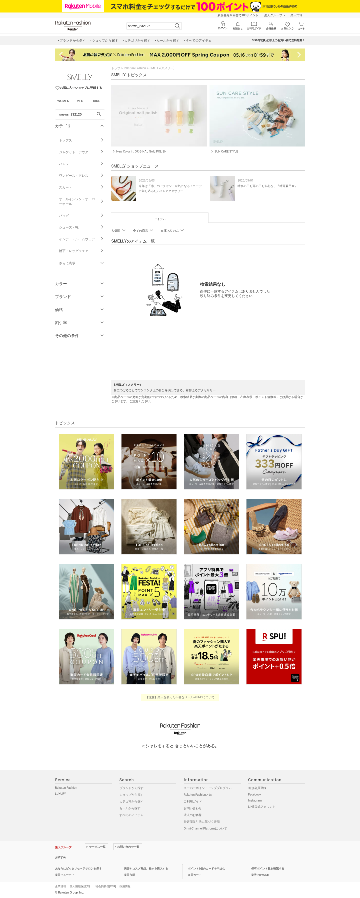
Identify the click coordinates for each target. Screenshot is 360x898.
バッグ (81, 215)
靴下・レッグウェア (81, 250)
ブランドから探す (132, 788)
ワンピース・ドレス (81, 175)
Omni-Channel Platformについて (205, 828)
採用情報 (125, 886)
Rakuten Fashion (135, 68)
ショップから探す (132, 794)
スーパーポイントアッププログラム (208, 788)
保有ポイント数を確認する (267, 868)
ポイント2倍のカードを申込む (206, 868)
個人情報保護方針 (81, 886)
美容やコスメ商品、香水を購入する (146, 868)
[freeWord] (80, 115)
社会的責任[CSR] (106, 886)
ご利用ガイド (193, 801)
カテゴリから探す (132, 801)
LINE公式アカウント (262, 806)
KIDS (96, 101)
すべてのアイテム (132, 815)
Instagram (255, 800)
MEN (80, 101)
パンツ (81, 164)
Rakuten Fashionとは (198, 794)
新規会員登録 (257, 788)
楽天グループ (273, 15)
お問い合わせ (193, 808)
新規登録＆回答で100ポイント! (238, 15)
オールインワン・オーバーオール (81, 201)
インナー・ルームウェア (81, 239)
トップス (81, 140)
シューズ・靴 (81, 227)
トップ (115, 68)
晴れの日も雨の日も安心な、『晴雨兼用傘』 (268, 186)
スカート (81, 187)
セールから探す (130, 808)
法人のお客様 (193, 815)
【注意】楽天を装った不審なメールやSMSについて (180, 697)
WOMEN (63, 101)
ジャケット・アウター (81, 152)
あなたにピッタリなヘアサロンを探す (78, 868)
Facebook (254, 794)
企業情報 (60, 886)
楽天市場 (296, 15)
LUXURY (60, 794)
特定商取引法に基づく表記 (202, 822)
